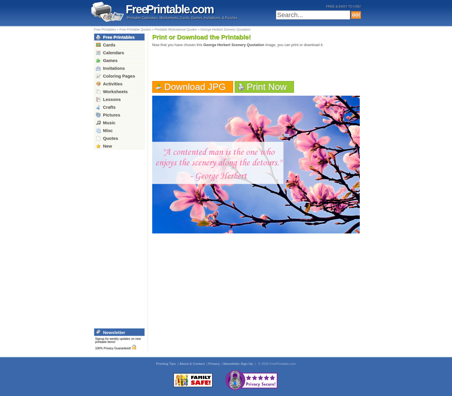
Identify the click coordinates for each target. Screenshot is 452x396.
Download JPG (195, 87)
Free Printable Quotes (135, 29)
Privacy (214, 363)
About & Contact (192, 363)
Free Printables (105, 29)
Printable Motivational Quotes (176, 29)
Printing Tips (166, 363)
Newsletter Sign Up (238, 363)
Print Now (267, 87)
